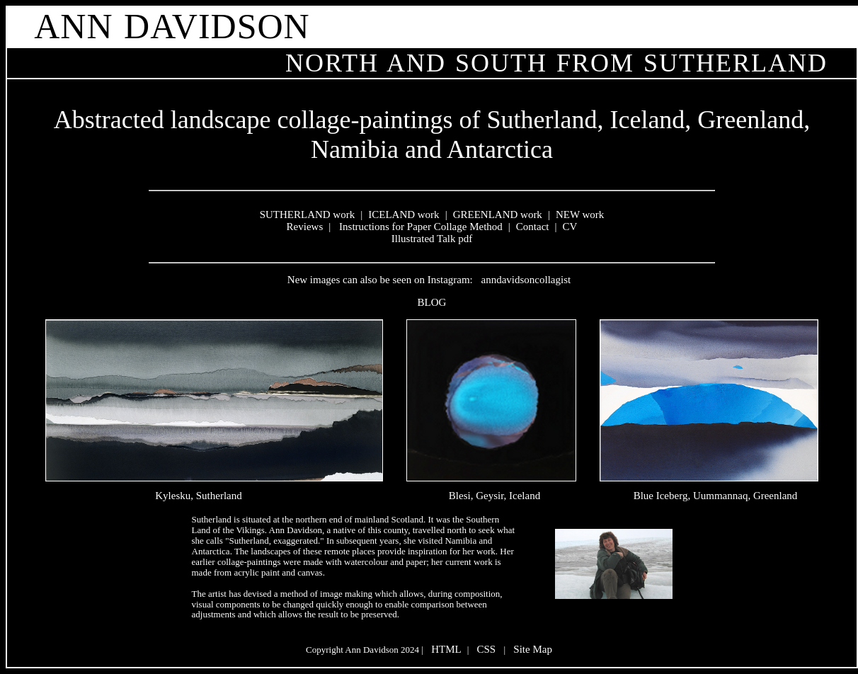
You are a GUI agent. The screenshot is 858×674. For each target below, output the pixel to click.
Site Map (532, 649)
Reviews (305, 226)
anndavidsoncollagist (526, 279)
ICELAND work (403, 214)
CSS (486, 649)
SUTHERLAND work (307, 214)
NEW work (580, 214)
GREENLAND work (497, 214)
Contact (532, 226)
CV (570, 226)
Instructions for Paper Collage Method (419, 226)
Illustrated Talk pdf (431, 238)
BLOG (432, 302)
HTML (446, 649)
